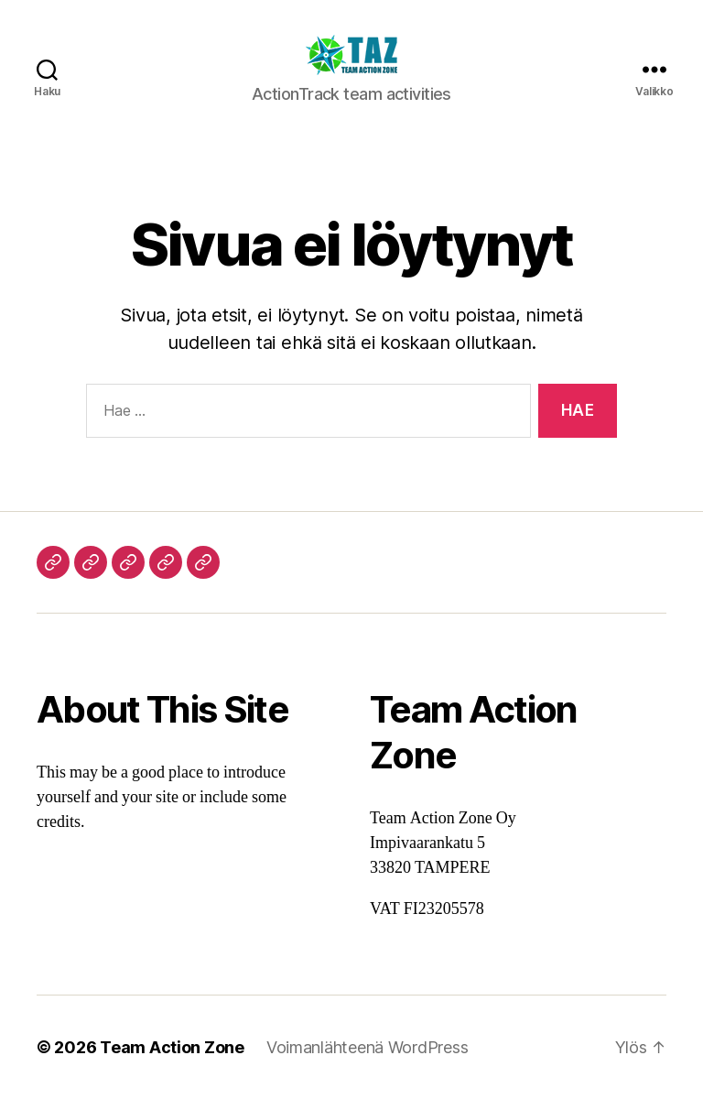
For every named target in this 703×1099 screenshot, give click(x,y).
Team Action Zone (172, 1047)
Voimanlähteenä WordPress (367, 1047)
